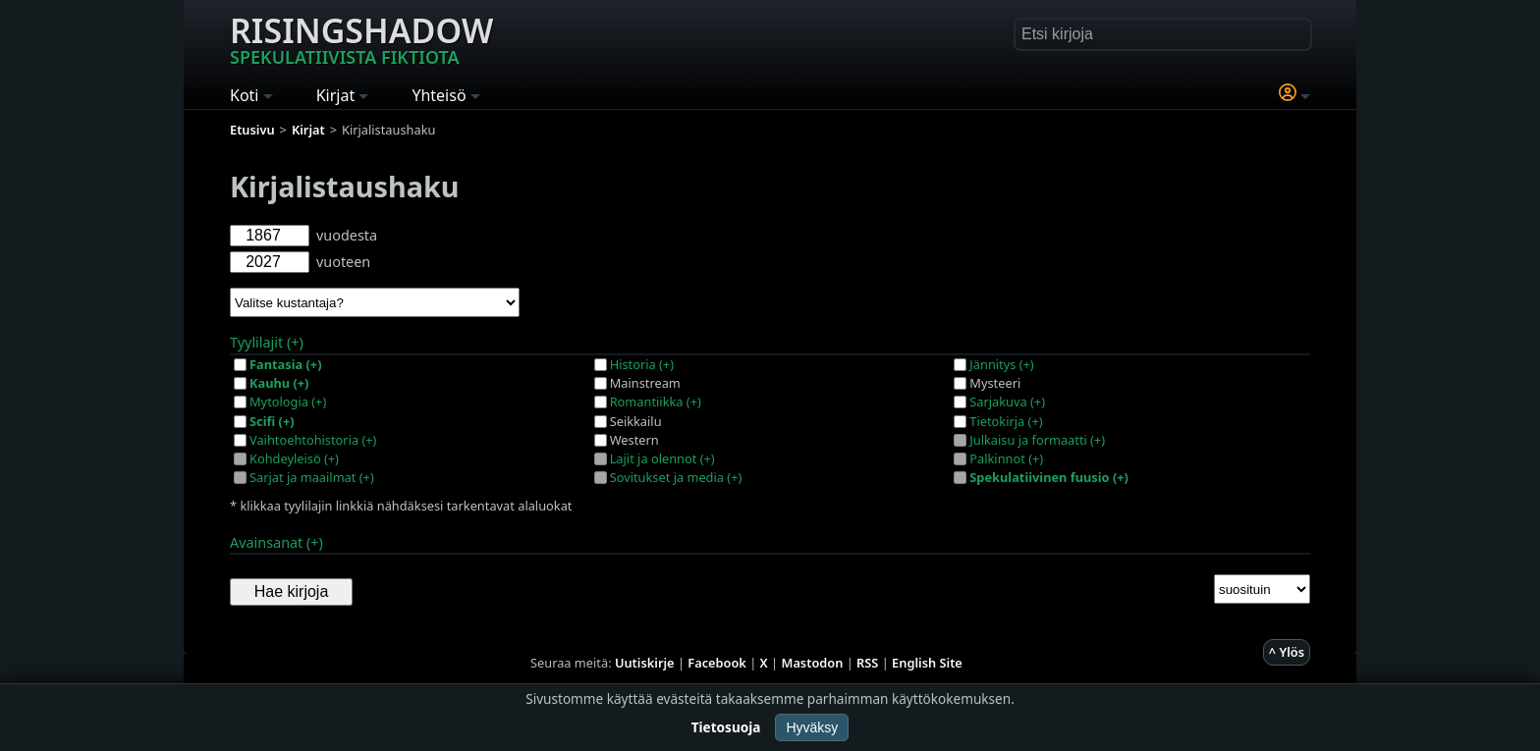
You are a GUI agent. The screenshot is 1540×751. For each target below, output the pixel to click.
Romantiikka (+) (655, 401)
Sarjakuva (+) (1007, 401)
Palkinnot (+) (1006, 458)
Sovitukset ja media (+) (676, 477)
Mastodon (813, 662)
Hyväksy (812, 727)
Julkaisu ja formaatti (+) (1037, 440)
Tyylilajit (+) (266, 342)
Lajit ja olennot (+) (662, 458)
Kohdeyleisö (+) (294, 458)
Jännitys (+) (1001, 364)
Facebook (717, 662)
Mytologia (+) (287, 401)
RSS (867, 662)
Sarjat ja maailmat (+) (311, 477)
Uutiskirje (645, 662)
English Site (927, 662)
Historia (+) (642, 364)
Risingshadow (361, 38)
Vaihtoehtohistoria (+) (312, 440)
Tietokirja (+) (1005, 421)
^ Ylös (1286, 652)
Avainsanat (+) (276, 542)
